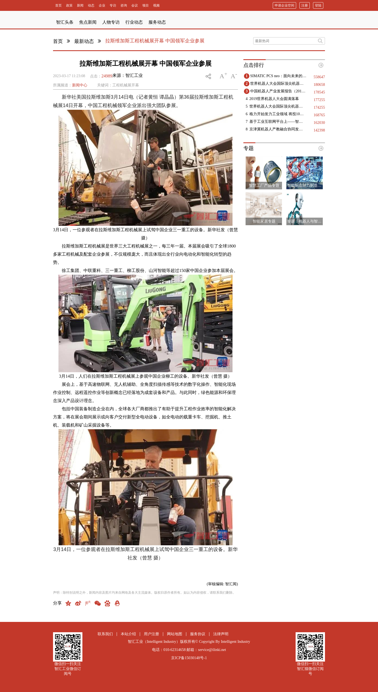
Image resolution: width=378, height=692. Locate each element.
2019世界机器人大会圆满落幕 (274, 99)
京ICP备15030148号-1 (189, 658)
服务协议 (197, 634)
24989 (106, 76)
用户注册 (151, 634)
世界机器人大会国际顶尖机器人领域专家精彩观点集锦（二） (278, 84)
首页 (58, 41)
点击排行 (253, 65)
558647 (319, 77)
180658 (319, 85)
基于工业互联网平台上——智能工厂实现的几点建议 (277, 122)
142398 (319, 130)
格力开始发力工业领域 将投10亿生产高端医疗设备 (277, 114)
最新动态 (84, 41)
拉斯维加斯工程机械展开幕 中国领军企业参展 (155, 40)
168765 (319, 115)
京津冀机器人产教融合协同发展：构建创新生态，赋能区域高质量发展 (277, 129)
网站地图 (174, 634)
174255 (319, 107)
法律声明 (220, 634)
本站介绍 (128, 634)
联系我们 (105, 634)
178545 (319, 92)
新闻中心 (79, 85)
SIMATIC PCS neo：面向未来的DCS (278, 76)
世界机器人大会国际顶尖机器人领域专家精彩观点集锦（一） (277, 106)
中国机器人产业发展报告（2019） (278, 91)
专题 (248, 148)
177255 (319, 100)
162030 (319, 123)
